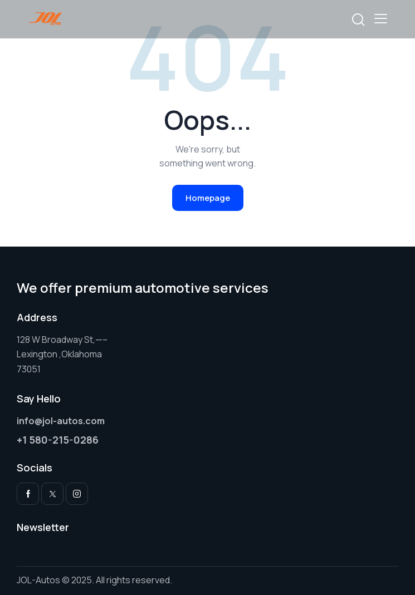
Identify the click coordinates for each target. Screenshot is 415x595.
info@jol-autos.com (61, 421)
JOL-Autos (38, 580)
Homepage (207, 198)
